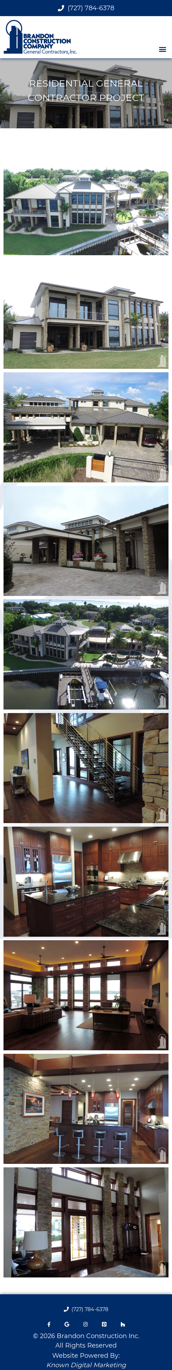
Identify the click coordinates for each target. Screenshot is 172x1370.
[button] (162, 49)
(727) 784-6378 (86, 8)
